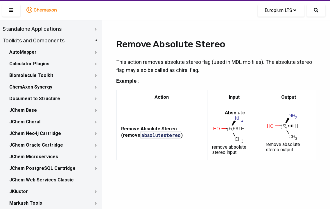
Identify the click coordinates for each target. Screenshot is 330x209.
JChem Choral (24, 122)
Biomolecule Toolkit (31, 75)
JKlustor (18, 191)
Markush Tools (25, 203)
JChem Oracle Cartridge (36, 145)
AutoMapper (23, 52)
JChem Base (23, 110)
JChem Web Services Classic (41, 180)
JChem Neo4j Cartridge (35, 133)
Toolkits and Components (33, 40)
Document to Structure (34, 98)
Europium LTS (280, 10)
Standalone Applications (32, 29)
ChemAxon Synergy (30, 87)
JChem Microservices (33, 156)
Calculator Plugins (29, 63)
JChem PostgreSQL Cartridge (42, 168)
